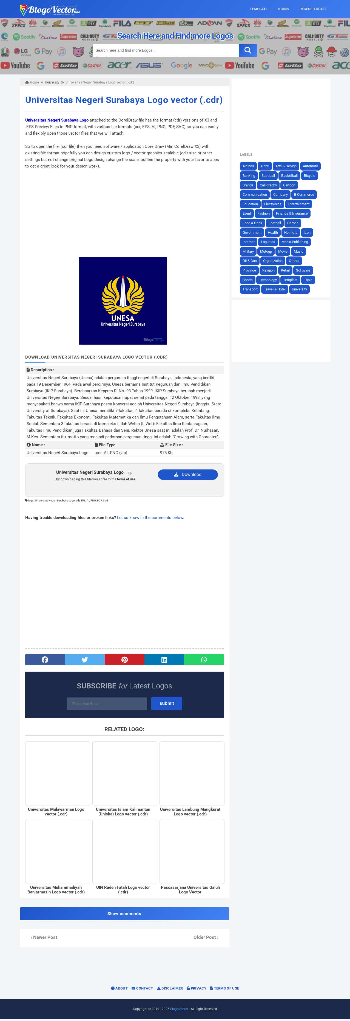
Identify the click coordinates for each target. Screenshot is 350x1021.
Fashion (266, 213)
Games (295, 223)
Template (293, 280)
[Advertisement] (124, 213)
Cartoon (292, 185)
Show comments (124, 915)
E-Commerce (307, 194)
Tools (310, 280)
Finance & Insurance (294, 213)
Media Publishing (297, 242)
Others (296, 261)
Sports (250, 280)
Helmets (293, 232)
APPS (267, 166)
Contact (142, 990)
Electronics (275, 204)
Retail (287, 270)
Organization (275, 261)
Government (254, 232)
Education (252, 204)
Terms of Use (224, 990)
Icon (309, 232)
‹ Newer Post (42, 939)
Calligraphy (270, 185)
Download (188, 474)
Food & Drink (255, 223)
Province (251, 270)
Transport (252, 289)
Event (249, 213)
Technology (270, 280)
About (119, 990)
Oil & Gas (252, 261)
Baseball (270, 176)
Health (275, 232)
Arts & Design (288, 166)
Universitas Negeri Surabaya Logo (54, 119)
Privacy (196, 990)
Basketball (292, 176)
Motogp (268, 251)
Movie (285, 251)
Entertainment (301, 204)
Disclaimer (170, 990)
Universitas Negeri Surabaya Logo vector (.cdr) (122, 99)
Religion (271, 270)
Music (301, 251)
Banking (251, 176)
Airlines (251, 166)
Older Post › (206, 939)
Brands (250, 185)
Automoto (312, 166)
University (301, 289)
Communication (257, 194)
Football (277, 223)
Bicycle (312, 176)
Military (250, 251)
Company (283, 194)
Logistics (270, 242)
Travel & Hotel (277, 289)
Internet (251, 242)
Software (305, 270)
